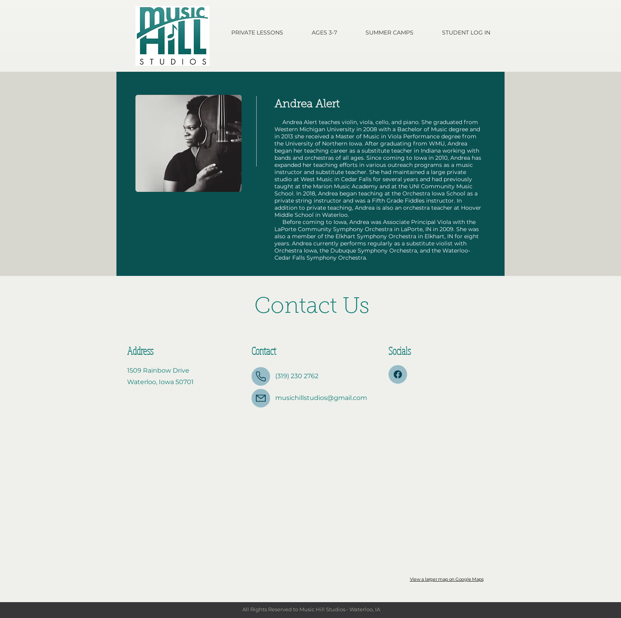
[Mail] (260, 398)
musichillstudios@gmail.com (321, 398)
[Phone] (260, 376)
